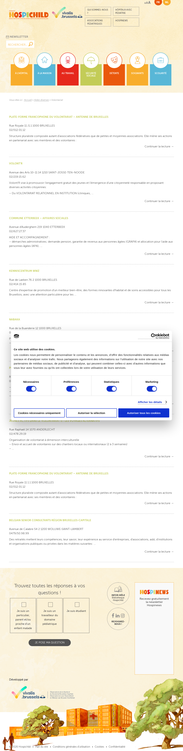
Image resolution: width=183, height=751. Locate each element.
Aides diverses (41, 100)
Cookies (99, 746)
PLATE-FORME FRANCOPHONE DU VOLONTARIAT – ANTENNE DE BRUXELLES (58, 116)
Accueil (28, 100)
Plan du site (41, 746)
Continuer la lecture (159, 146)
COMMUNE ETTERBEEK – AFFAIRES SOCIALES (38, 218)
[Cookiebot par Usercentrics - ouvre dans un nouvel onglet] (153, 336)
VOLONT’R (16, 163)
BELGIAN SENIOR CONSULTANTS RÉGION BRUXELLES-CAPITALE (50, 520)
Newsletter (17, 37)
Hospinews (121, 20)
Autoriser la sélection (91, 412)
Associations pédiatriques (95, 22)
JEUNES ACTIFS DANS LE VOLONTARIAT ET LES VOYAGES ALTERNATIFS (54, 420)
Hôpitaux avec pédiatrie (123, 11)
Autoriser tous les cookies (144, 412)
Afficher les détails (150, 401)
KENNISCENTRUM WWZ (24, 270)
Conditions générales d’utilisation (71, 746)
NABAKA (14, 319)
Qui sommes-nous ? (97, 11)
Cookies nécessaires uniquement (39, 412)
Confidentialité (117, 746)
